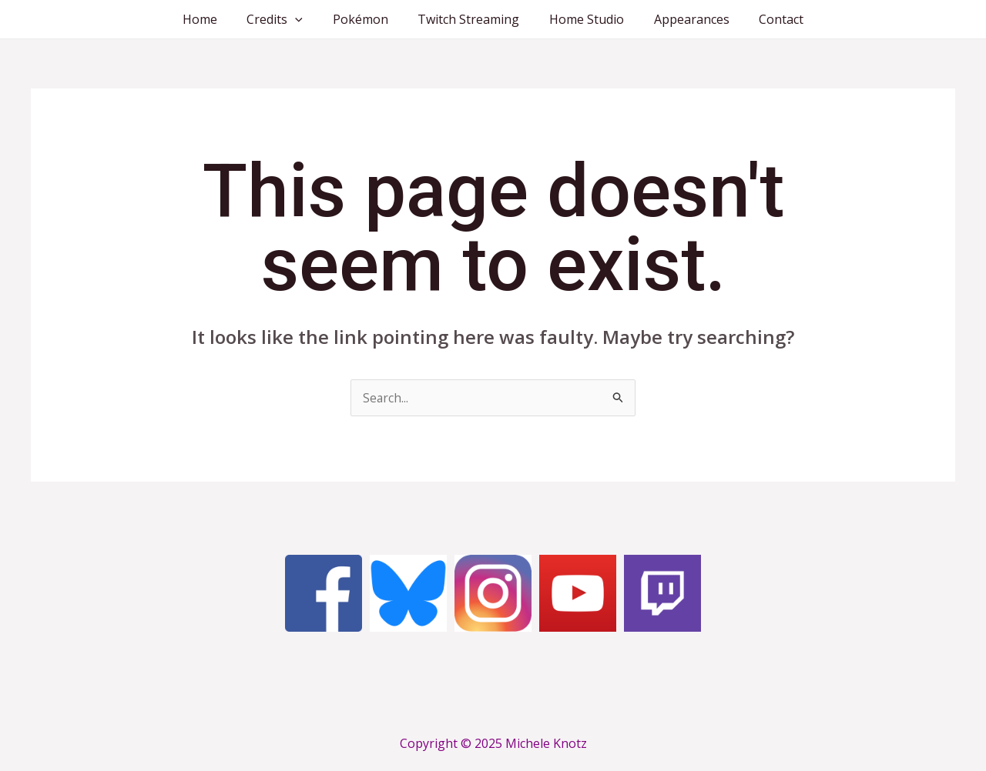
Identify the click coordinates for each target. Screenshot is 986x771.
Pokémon (365, 19)
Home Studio (581, 19)
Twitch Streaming (468, 19)
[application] (306, 19)
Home (215, 19)
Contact (765, 19)
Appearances (681, 19)
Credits (285, 19)
